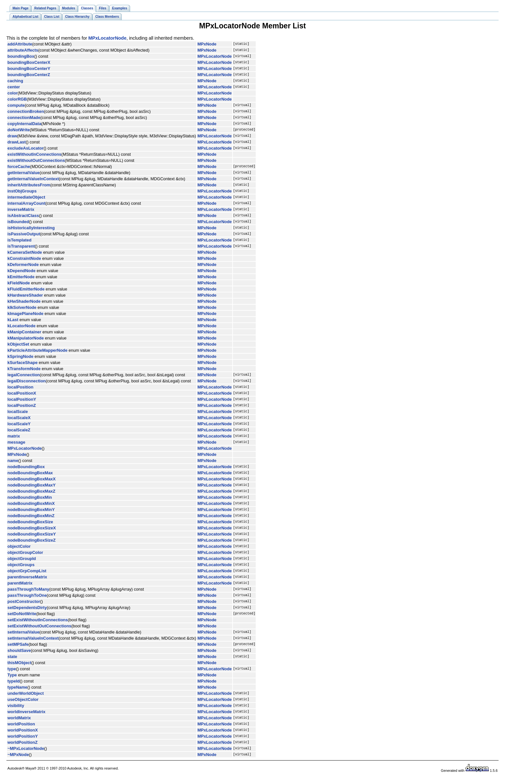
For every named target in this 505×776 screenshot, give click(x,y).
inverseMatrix (20, 209)
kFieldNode (18, 282)
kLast (12, 319)
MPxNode (206, 44)
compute (16, 105)
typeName (17, 687)
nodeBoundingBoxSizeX (31, 528)
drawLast (16, 142)
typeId (13, 681)
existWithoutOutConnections (36, 160)
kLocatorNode (21, 325)
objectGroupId (21, 558)
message (16, 442)
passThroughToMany (28, 589)
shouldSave (19, 650)
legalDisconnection (26, 380)
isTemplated (19, 240)
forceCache (18, 166)
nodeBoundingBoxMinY (31, 509)
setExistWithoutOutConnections (39, 626)
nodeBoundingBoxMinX (31, 503)
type (11, 668)
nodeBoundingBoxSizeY (31, 534)
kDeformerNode (23, 264)
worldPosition (21, 724)
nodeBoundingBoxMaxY (31, 485)
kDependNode (21, 270)
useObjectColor (22, 699)
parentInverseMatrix (27, 577)
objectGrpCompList (26, 570)
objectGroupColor (25, 552)
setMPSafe (18, 644)
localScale (17, 411)
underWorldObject (25, 693)
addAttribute (19, 44)
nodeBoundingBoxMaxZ (31, 491)
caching (15, 80)
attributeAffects (22, 50)
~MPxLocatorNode (25, 748)
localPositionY (21, 399)
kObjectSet (18, 344)
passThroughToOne (27, 595)
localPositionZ (21, 405)
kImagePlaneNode (25, 313)
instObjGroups (22, 191)
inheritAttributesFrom (28, 184)
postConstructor (23, 601)
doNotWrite (18, 129)
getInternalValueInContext (33, 178)
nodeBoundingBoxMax (30, 472)
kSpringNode (20, 356)
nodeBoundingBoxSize (30, 521)
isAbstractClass (23, 215)
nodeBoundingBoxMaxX (31, 478)
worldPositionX (22, 730)
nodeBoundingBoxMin (29, 497)
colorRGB (17, 99)
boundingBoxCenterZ (28, 74)
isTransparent (21, 246)
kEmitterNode (20, 276)
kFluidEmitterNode (25, 289)
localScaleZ (18, 429)
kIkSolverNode (21, 307)
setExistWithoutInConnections (37, 619)
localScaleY (19, 423)
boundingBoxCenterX (28, 62)
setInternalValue (23, 632)
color (12, 93)
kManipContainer (24, 331)
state (12, 656)
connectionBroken (25, 111)
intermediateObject (26, 197)
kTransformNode (24, 368)
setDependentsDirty (27, 607)
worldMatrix (19, 717)
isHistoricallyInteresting (31, 227)
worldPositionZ (22, 742)
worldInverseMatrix (26, 711)
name (12, 460)
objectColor (19, 546)
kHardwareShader (25, 295)
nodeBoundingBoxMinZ (30, 515)
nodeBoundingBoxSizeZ (31, 540)
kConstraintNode (24, 258)
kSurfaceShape (22, 362)
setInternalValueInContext (33, 638)
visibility (15, 705)
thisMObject (19, 662)
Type (12, 675)
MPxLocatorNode (107, 38)
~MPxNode (18, 754)
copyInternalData (24, 123)
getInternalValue (23, 172)
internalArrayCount (26, 203)
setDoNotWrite (21, 613)
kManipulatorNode (25, 338)
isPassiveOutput (23, 233)
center (13, 86)
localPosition (20, 387)
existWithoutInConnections (34, 154)
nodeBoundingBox (26, 466)
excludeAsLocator (25, 148)
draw (12, 135)
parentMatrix (20, 583)
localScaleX (19, 417)
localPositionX (21, 393)
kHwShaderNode (24, 301)
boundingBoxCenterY (28, 68)
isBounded (18, 221)
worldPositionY (22, 736)
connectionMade (23, 117)
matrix (13, 436)
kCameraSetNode (24, 252)
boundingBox (20, 56)
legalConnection (23, 374)
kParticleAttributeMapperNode (37, 350)
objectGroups (20, 564)
